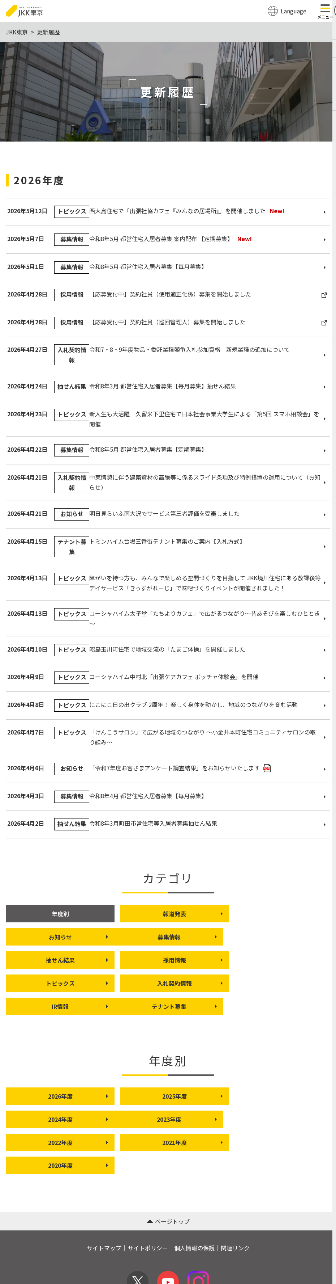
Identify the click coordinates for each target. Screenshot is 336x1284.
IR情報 (298, 960)
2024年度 (296, 1073)
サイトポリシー (148, 1202)
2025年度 (186, 1073)
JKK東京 (17, 32)
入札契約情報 (183, 960)
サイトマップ (104, 1202)
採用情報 (296, 937)
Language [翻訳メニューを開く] (293, 10)
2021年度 (296, 1096)
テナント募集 (72, 983)
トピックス (74, 960)
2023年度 (75, 1096)
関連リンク (235, 1202)
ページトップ (168, 1175)
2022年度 (186, 1096)
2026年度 (75, 1073)
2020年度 (75, 1119)
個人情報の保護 (194, 1202)
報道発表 (186, 913)
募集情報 (75, 937)
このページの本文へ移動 (168, 0)
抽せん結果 (185, 937)
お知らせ (296, 913)
